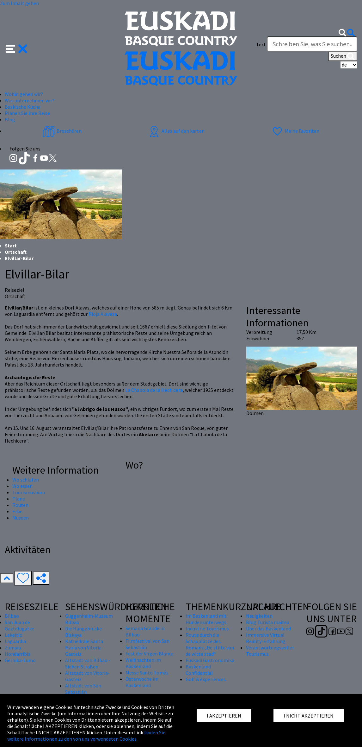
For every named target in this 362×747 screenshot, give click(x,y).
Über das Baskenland (268, 628)
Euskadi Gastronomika (210, 660)
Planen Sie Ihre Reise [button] (27, 113)
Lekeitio (13, 635)
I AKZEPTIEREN (224, 715)
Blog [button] (10, 119)
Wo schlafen (25, 479)
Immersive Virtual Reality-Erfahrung (265, 638)
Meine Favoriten (295, 131)
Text (261, 44)
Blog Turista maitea (267, 622)
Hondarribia (18, 654)
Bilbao (12, 616)
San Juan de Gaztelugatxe (19, 625)
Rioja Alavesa (103, 314)
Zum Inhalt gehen (19, 3)
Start (11, 245)
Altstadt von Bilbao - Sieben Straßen (87, 663)
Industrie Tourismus (207, 628)
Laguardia (15, 641)
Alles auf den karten (176, 131)
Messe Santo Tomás (147, 672)
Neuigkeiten (259, 616)
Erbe (17, 511)
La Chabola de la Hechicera (154, 390)
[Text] (312, 44)
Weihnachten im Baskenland (143, 663)
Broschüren (62, 131)
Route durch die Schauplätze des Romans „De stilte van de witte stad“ (210, 644)
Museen (20, 517)
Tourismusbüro (28, 492)
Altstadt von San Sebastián (83, 688)
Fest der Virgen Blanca (150, 653)
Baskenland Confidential (199, 669)
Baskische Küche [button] (22, 107)
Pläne (18, 498)
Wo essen (22, 486)
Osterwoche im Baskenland (142, 682)
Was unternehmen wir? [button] (29, 100)
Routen (20, 505)
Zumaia (13, 647)
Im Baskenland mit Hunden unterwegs (206, 619)
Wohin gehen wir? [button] (24, 94)
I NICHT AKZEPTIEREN (309, 715)
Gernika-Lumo (20, 660)
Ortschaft (16, 252)
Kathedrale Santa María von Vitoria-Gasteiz (84, 647)
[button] (16, 48)
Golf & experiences (206, 679)
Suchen (343, 56)
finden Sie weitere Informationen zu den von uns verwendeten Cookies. (86, 735)
